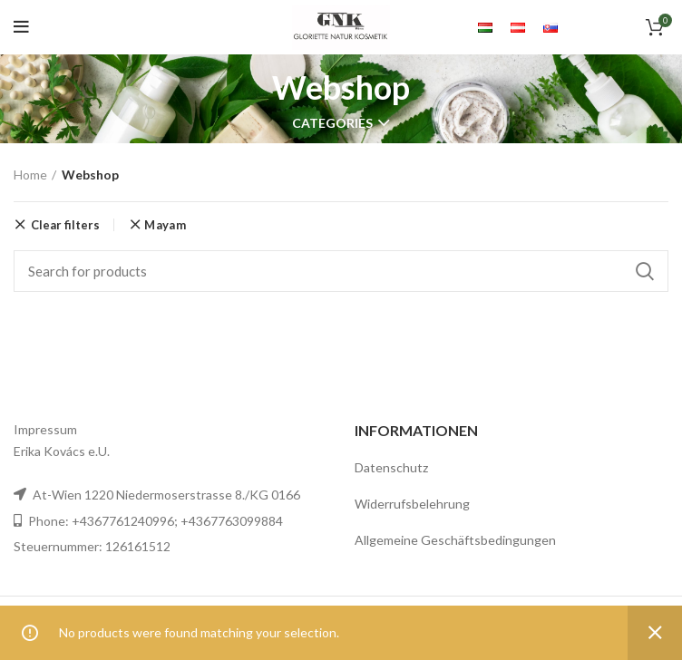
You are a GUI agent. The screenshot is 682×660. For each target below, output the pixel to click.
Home (30, 174)
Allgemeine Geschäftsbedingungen (455, 540)
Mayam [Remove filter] (165, 225)
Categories (332, 123)
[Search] (341, 271)
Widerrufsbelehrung (412, 503)
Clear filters (65, 224)
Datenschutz (391, 467)
